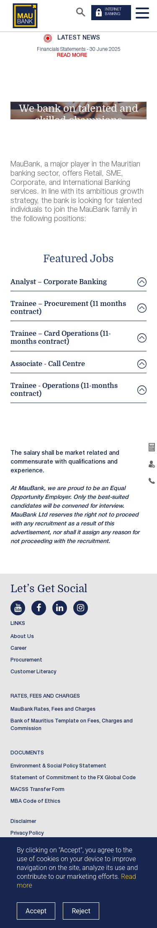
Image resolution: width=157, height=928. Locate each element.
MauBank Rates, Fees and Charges (52, 709)
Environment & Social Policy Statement (58, 766)
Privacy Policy (27, 833)
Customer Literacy (33, 672)
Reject (81, 911)
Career (18, 648)
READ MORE (72, 55)
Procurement (26, 660)
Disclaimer (23, 821)
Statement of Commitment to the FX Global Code (73, 777)
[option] (78, 52)
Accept (36, 911)
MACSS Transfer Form (37, 789)
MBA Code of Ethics (35, 801)
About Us (22, 636)
